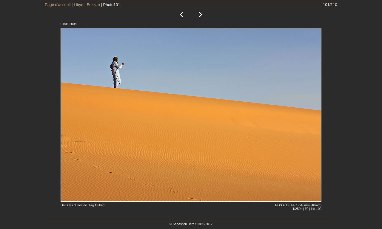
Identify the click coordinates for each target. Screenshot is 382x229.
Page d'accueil (57, 4)
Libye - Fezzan (87, 4)
